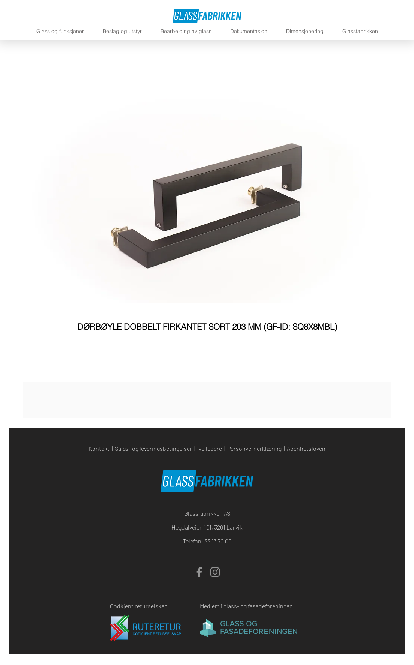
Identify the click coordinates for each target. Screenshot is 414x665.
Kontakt (99, 448)
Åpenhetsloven (306, 448)
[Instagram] (215, 572)
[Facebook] (199, 572)
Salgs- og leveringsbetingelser (153, 448)
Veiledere (210, 448)
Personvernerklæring (254, 448)
